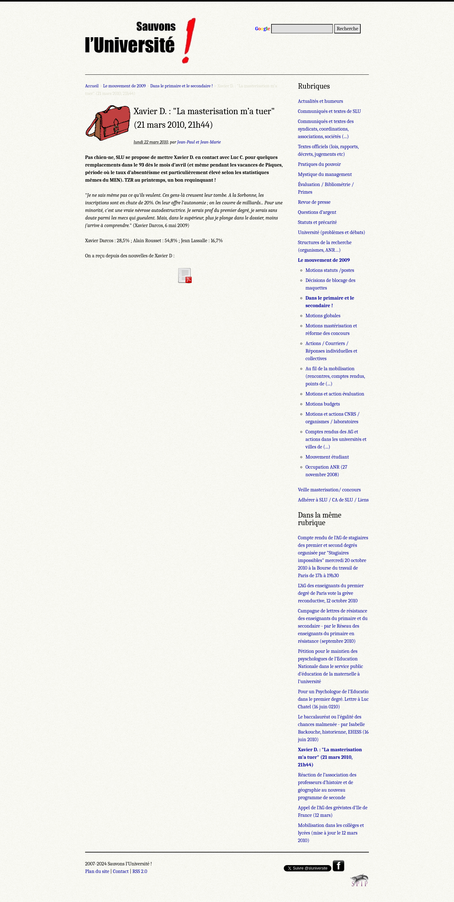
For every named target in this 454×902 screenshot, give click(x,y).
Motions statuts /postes (330, 270)
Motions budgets (323, 404)
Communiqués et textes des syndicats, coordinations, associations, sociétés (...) (326, 129)
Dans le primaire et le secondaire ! (181, 86)
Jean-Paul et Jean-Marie (199, 142)
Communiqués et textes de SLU (329, 111)
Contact (121, 871)
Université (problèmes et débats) (331, 232)
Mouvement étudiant (327, 457)
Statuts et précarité (317, 222)
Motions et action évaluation (335, 394)
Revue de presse (314, 202)
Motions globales (323, 316)
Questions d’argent (317, 212)
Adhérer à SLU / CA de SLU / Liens (333, 500)
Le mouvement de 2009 (124, 86)
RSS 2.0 (139, 871)
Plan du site (97, 871)
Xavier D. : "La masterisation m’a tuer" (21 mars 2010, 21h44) (330, 757)
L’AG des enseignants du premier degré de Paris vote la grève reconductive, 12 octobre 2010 (331, 593)
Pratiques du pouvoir (319, 164)
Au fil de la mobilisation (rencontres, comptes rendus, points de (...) (335, 376)
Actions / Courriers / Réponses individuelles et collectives (331, 351)
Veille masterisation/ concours (329, 490)
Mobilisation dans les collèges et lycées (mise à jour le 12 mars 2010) (331, 833)
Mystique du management (325, 174)
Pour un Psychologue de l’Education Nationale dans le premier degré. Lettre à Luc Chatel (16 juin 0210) (345, 699)
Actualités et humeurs (320, 101)
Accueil (92, 86)
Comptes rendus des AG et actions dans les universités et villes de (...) (336, 439)
